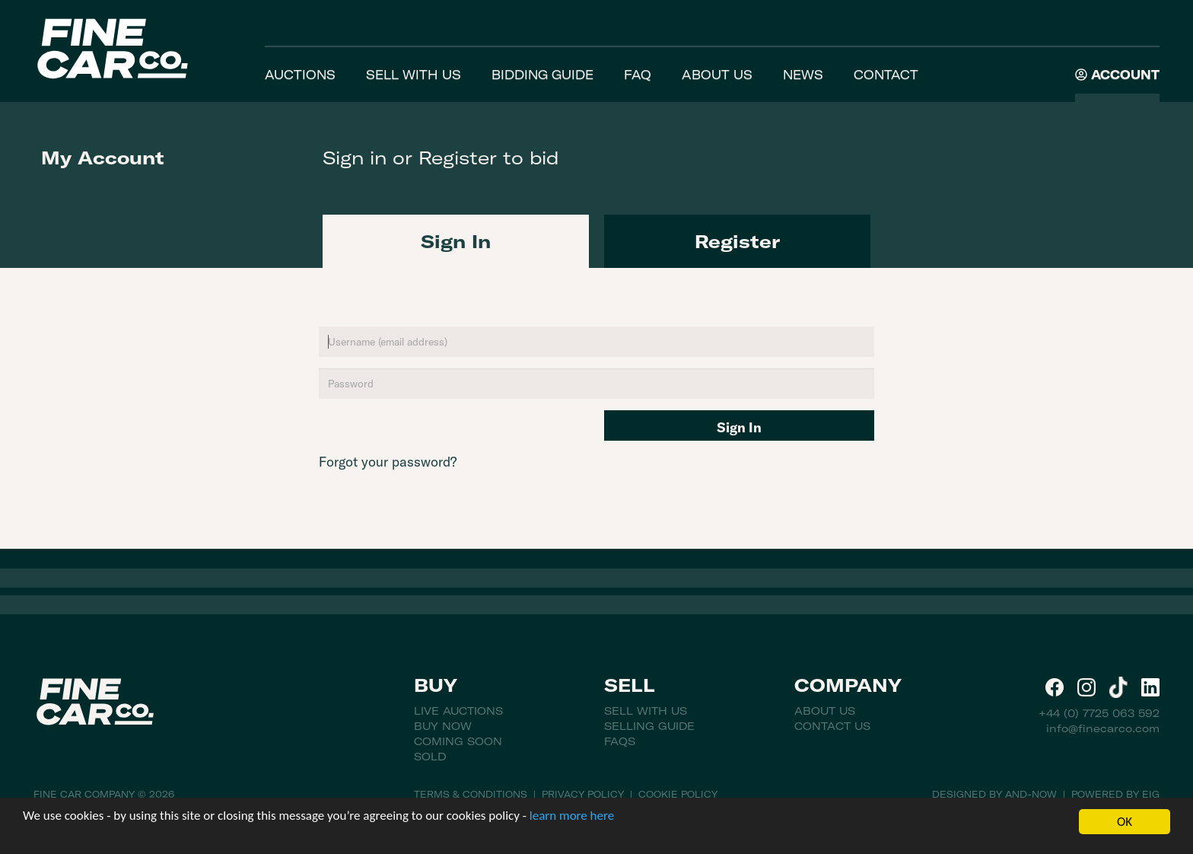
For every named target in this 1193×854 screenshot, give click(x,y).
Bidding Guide (542, 74)
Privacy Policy (583, 794)
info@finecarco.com (1103, 728)
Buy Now (443, 726)
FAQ (637, 74)
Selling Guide (649, 726)
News (803, 74)
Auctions (300, 74)
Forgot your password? (388, 461)
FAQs (619, 741)
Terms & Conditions (470, 794)
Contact (886, 74)
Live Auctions (458, 711)
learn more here (572, 816)
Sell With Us (413, 74)
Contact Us (832, 726)
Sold (430, 756)
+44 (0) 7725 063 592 (1099, 713)
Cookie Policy (677, 794)
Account (1117, 74)
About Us (717, 74)
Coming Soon (458, 741)
